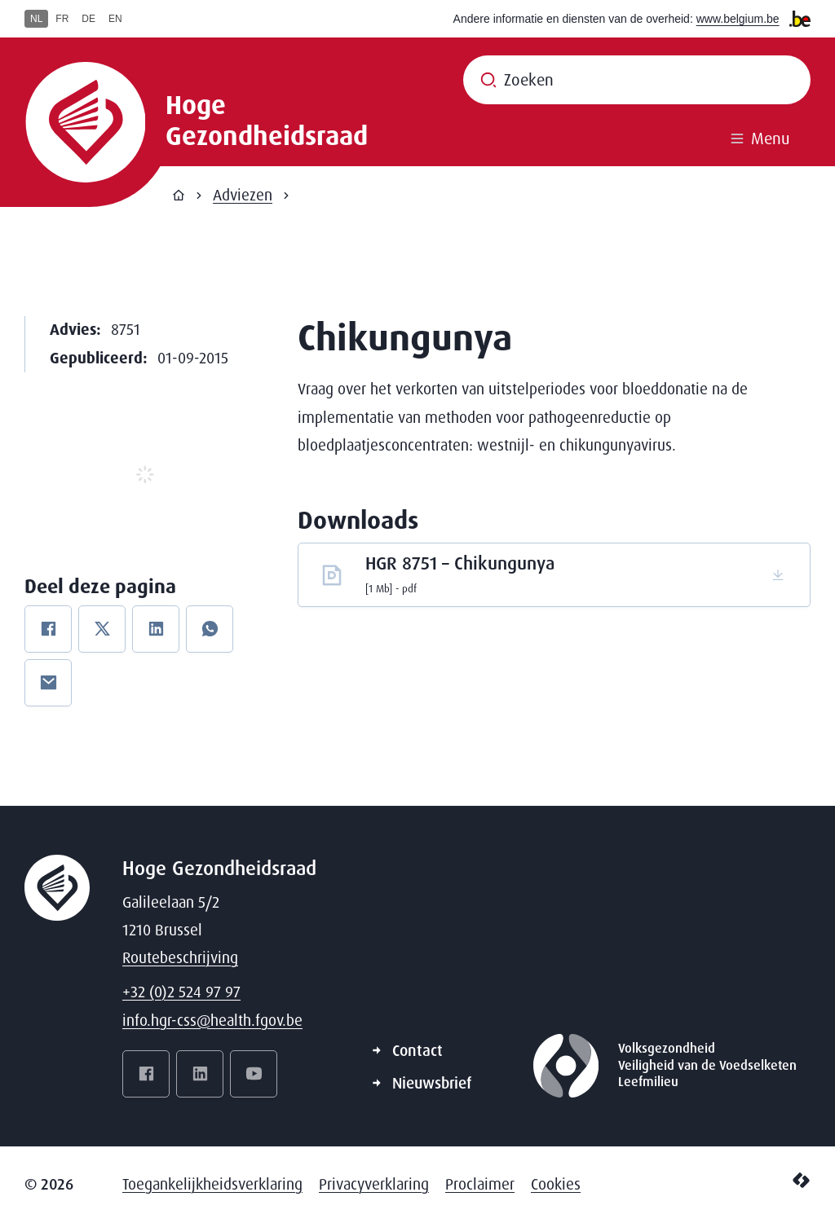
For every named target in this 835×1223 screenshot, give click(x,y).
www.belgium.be (738, 18)
